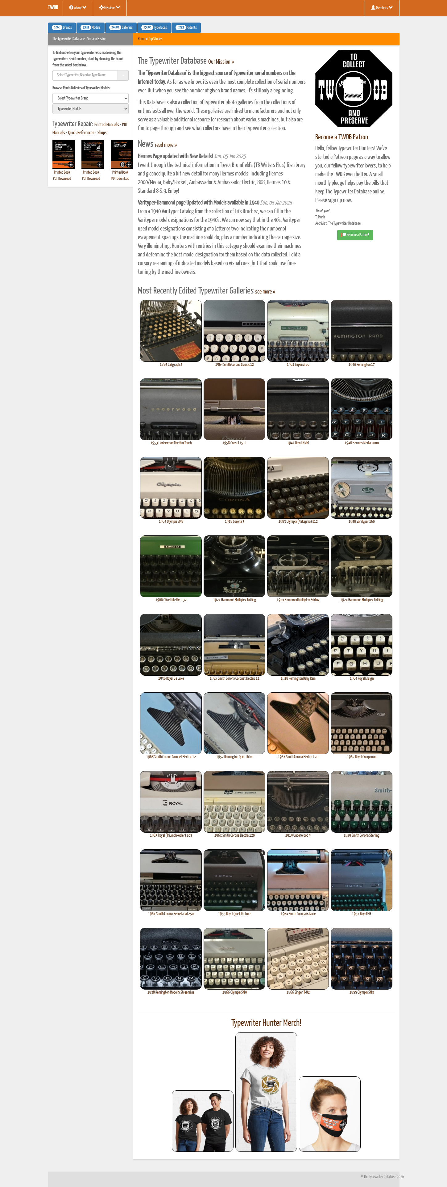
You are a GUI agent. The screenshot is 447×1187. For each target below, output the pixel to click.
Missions (109, 7)
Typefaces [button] (154, 27)
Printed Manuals (106, 125)
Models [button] (91, 27)
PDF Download (62, 179)
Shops (102, 133)
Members (382, 7)
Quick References (81, 133)
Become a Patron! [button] (355, 235)
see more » (265, 292)
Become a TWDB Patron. (342, 137)
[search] (90, 98)
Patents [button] (186, 27)
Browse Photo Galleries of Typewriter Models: (81, 88)
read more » (166, 145)
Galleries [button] (121, 27)
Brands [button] (62, 27)
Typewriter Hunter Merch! (266, 1023)
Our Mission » (221, 62)
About (78, 7)
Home (141, 39)
